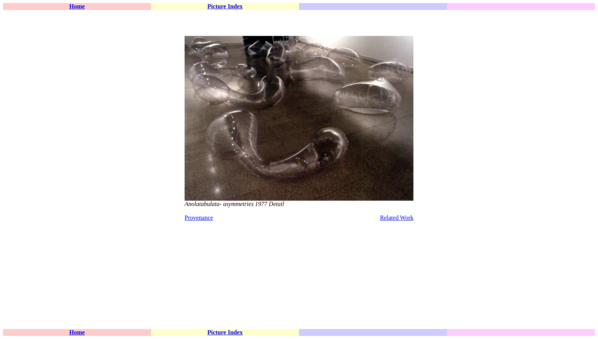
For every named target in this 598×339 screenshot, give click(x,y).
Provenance (199, 217)
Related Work (396, 217)
